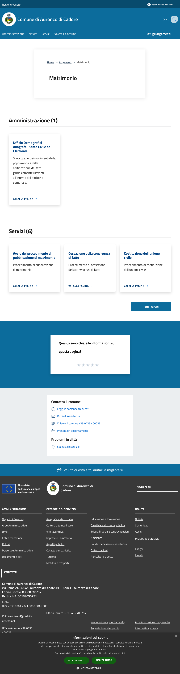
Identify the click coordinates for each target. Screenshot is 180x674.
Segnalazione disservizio (105, 628)
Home (50, 62)
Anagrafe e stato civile (59, 519)
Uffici (5, 532)
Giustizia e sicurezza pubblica (108, 525)
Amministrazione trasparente (152, 622)
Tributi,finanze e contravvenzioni (110, 531)
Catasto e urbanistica (58, 550)
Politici (6, 544)
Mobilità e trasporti (57, 563)
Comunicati (141, 525)
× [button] (176, 636)
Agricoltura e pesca (102, 556)
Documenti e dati (12, 557)
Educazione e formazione (105, 519)
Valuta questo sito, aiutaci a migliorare (90, 470)
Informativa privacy (146, 628)
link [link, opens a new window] (123, 653)
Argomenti (65, 62)
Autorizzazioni (99, 550)
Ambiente (96, 538)
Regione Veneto (11, 4)
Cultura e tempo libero (59, 525)
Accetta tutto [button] (76, 660)
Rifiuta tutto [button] (104, 660)
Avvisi (138, 532)
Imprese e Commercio (59, 538)
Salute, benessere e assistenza (109, 544)
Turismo (51, 557)
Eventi (139, 555)
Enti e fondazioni (12, 538)
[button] (90, 668)
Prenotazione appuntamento (107, 622)
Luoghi (139, 549)
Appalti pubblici (55, 544)
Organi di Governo (12, 519)
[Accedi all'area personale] (160, 5)
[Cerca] (174, 19)
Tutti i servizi (151, 307)
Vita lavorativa (55, 532)
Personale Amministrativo (17, 550)
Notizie (139, 519)
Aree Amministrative (14, 525)
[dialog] (90, 653)
